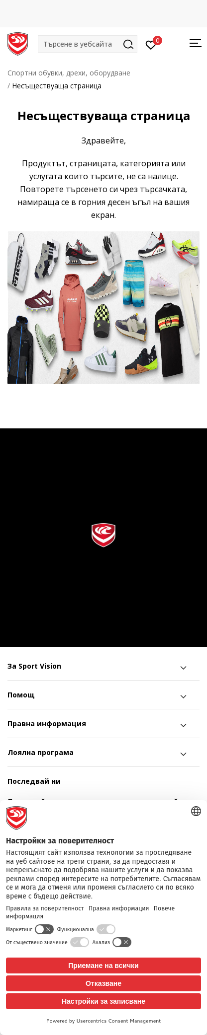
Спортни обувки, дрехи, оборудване (68, 72)
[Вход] (151, 44)
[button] (87, 44)
